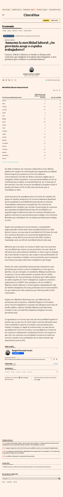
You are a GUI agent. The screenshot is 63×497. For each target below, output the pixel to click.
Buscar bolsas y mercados (10, 474)
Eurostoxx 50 (40, 9)
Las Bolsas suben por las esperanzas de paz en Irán (27, 36)
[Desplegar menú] (3, 15)
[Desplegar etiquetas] (57, 372)
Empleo (9, 30)
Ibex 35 (4, 9)
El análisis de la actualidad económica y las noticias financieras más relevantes (26, 359)
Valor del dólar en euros (54, 9)
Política (20, 30)
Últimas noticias (28, 30)
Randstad (7, 372)
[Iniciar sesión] (55, 20)
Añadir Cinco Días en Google (54, 80)
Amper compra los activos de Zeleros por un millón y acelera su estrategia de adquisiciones (32, 448)
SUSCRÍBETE (46, 20)
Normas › (56, 363)
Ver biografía (18, 353)
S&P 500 (14, 9)
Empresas (18, 372)
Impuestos (14, 30)
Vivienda (4, 30)
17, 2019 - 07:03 (33, 75)
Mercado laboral (9, 40)
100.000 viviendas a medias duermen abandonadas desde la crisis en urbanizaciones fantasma (27, 466)
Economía (8, 26)
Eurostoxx (9, 482)
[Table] (31, 124)
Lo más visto (6, 463)
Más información (9, 379)
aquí (39, 379)
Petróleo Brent (26, 9)
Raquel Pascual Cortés (31, 74)
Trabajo (24, 372)
